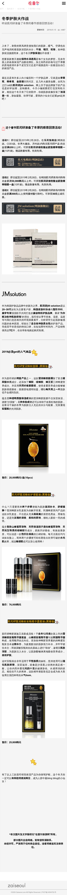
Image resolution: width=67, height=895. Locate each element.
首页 (2, 9)
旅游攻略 (21, 9)
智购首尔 (10, 9)
